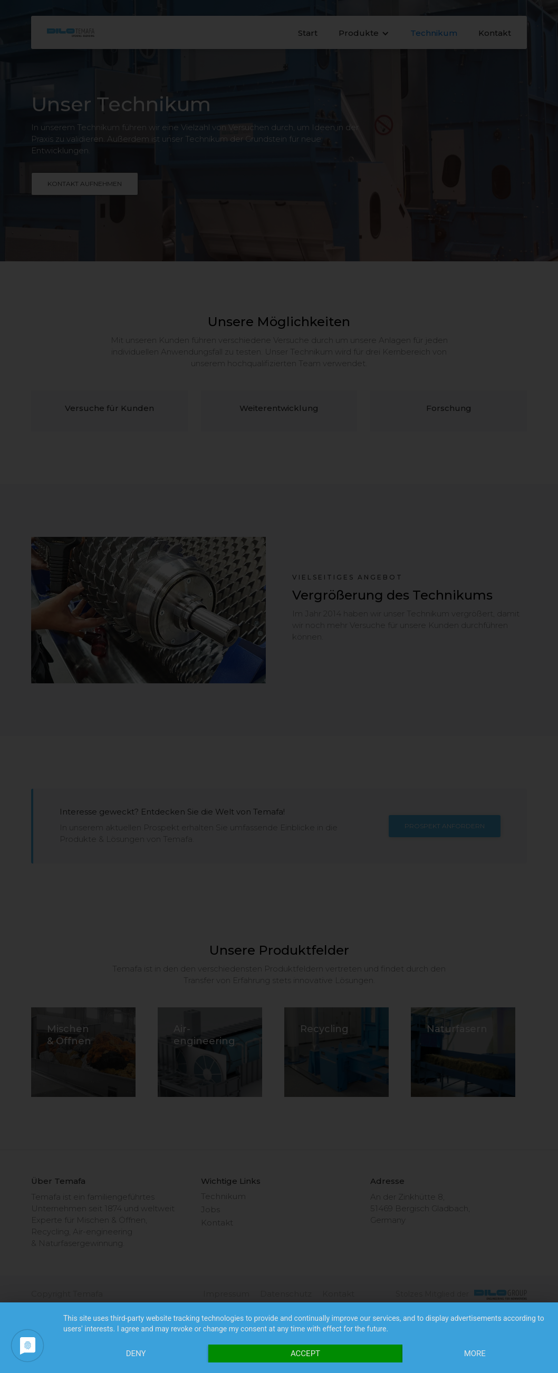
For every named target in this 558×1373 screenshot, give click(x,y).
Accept (305, 1353)
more (475, 1353)
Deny (136, 1353)
